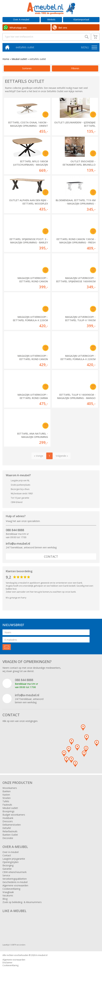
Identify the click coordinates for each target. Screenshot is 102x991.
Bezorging (7, 865)
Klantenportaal (81, 19)
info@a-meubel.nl (18, 543)
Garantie (7, 868)
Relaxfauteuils (9, 831)
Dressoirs (7, 821)
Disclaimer (7, 962)
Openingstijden (10, 862)
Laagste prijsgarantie (13, 858)
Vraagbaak (8, 892)
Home (5, 59)
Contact (51, 557)
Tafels (5, 801)
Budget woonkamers (13, 814)
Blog (4, 898)
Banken (6, 791)
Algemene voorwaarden (15, 885)
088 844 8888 (15, 530)
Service (6, 875)
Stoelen (6, 798)
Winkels (51, 19)
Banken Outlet (10, 834)
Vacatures (7, 895)
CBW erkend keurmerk (14, 872)
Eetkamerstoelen (11, 824)
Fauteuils (7, 804)
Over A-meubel (21, 19)
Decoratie (7, 838)
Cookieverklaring (11, 888)
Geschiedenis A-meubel (15, 882)
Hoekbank (7, 818)
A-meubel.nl (41, 955)
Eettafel (6, 828)
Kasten (6, 794)
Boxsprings (8, 811)
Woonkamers (9, 788)
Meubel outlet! (19, 59)
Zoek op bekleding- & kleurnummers (22, 902)
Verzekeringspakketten (14, 878)
